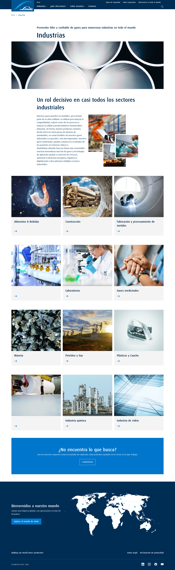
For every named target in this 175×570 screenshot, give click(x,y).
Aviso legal (132, 553)
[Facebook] (155, 564)
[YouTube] (162, 564)
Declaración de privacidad (152, 553)
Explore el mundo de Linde (26, 522)
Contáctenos (87, 462)
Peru (13, 15)
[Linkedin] (142, 564)
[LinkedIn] (149, 564)
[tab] (42, 6)
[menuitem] (92, 6)
